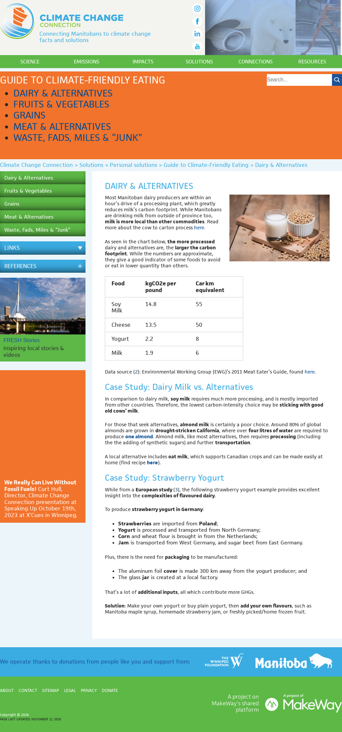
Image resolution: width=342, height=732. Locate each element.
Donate (110, 690)
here (199, 227)
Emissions (86, 61)
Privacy (89, 690)
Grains (29, 115)
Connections (255, 61)
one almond (139, 436)
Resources (312, 61)
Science (29, 61)
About (7, 690)
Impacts (143, 61)
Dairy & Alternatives (63, 93)
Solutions (199, 61)
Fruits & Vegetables (61, 104)
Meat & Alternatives (62, 126)
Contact (28, 690)
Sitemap (50, 690)
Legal (70, 690)
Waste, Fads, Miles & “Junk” (77, 138)
